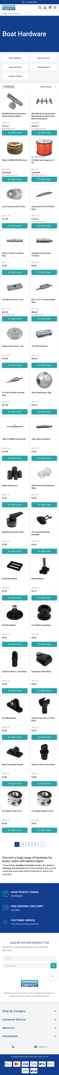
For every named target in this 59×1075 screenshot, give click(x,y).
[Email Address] (29, 965)
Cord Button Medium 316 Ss (42, 811)
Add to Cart (14, 133)
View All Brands (17, 896)
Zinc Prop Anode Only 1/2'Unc (13, 207)
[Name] (29, 958)
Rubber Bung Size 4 (9, 486)
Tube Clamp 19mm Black (41, 672)
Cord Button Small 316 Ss (12, 811)
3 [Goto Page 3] (29, 844)
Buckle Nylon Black (9, 579)
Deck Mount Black (9, 718)
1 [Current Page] (17, 844)
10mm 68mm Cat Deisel (40, 439)
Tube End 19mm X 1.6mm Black (14, 672)
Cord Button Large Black (41, 625)
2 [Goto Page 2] (23, 844)
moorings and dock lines (13, 868)
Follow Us (40, 1047)
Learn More (15, 910)
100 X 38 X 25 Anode (39, 346)
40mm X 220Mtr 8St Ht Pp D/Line (14, 160)
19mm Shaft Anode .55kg (41, 393)
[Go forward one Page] (41, 844)
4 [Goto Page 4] (34, 844)
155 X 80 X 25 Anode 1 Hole (12, 300)
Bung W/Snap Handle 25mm (13, 532)
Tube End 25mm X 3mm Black (43, 765)
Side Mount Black (9, 625)
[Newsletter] (54, 965)
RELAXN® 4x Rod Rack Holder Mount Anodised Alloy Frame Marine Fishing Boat (43, 116)
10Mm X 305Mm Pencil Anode (14, 439)
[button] (53, 976)
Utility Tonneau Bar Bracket (12, 765)
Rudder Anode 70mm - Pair (13, 346)
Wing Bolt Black (37, 579)
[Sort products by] (47, 86)
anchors (50, 865)
